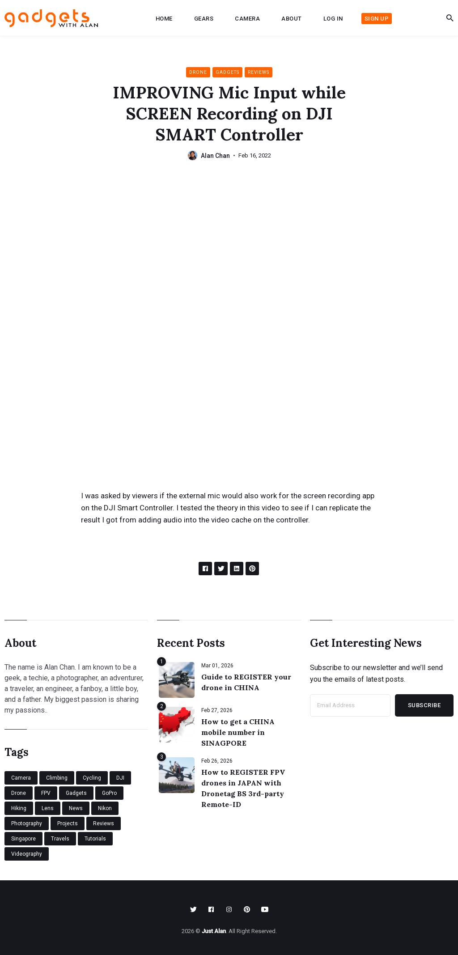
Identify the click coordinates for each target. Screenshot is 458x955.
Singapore (23, 839)
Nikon (105, 808)
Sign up (377, 18)
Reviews (258, 72)
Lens (48, 808)
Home (164, 18)
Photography (26, 823)
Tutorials (95, 839)
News (76, 808)
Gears (204, 18)
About (291, 18)
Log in (333, 18)
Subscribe (424, 705)
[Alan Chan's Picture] (192, 155)
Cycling (92, 778)
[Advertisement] (229, 242)
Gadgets (227, 72)
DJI (120, 778)
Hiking (18, 808)
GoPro (109, 793)
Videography (26, 854)
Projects (67, 823)
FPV (46, 793)
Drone (198, 72)
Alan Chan (215, 155)
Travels (60, 839)
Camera (247, 18)
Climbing (57, 778)
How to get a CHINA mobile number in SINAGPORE (238, 732)
